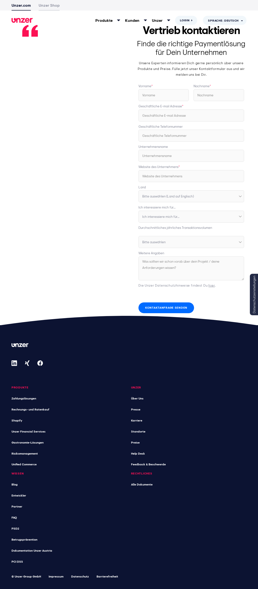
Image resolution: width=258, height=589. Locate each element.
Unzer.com (21, 5)
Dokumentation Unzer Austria (31, 550)
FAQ (14, 517)
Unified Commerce (24, 464)
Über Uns (137, 398)
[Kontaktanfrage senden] (166, 307)
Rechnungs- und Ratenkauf (30, 409)
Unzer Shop (49, 5)
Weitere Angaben (151, 253)
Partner (16, 506)
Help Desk (138, 453)
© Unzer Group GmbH (26, 576)
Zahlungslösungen (23, 398)
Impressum (56, 576)
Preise (135, 442)
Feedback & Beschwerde (148, 464)
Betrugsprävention (24, 539)
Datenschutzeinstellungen (254, 294)
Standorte (138, 431)
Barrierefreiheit (107, 576)
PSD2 (15, 528)
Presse (135, 409)
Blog (14, 484)
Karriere (136, 420)
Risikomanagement (24, 453)
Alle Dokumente (142, 484)
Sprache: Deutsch (223, 20)
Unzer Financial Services (28, 431)
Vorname (144, 86)
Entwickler (18, 495)
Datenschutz (80, 576)
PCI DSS (17, 561)
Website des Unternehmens (158, 167)
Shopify (16, 420)
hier (211, 285)
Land (142, 187)
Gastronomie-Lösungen (27, 442)
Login (185, 20)
